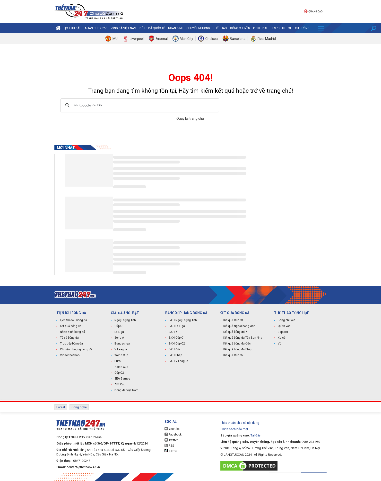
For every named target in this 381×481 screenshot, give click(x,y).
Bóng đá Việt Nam (123, 28)
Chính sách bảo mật (234, 429)
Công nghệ (79, 407)
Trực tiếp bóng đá (71, 343)
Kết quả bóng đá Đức (237, 343)
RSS (169, 445)
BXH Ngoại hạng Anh (183, 320)
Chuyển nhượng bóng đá (76, 349)
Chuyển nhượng (198, 28)
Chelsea (211, 39)
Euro (117, 361)
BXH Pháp (175, 355)
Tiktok (171, 451)
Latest (60, 407)
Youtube (172, 429)
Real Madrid (267, 39)
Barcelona (237, 39)
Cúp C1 (119, 326)
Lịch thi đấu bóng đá (73, 320)
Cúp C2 (119, 372)
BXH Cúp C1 (177, 337)
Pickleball (261, 28)
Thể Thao (220, 28)
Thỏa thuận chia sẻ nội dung (239, 423)
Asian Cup (121, 367)
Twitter (171, 440)
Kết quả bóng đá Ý (235, 332)
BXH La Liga (177, 326)
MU (115, 39)
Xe (290, 28)
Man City (186, 39)
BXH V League (178, 361)
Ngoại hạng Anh (125, 320)
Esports (278, 28)
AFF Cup (119, 384)
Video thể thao (69, 355)
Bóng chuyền (240, 28)
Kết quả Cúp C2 (233, 355)
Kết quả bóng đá (70, 326)
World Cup (121, 355)
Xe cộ (282, 337)
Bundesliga (122, 343)
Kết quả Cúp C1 (233, 320)
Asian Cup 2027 (96, 28)
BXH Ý (173, 332)
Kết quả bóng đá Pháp (237, 349)
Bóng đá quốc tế (152, 28)
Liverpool (137, 39)
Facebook (173, 434)
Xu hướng (302, 28)
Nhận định (175, 28)
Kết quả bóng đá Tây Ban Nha (242, 337)
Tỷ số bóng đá (69, 337)
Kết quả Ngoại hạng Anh (239, 326)
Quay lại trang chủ (190, 118)
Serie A (119, 337)
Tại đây (255, 435)
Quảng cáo (313, 11)
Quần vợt (284, 326)
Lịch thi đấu (72, 28)
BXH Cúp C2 (177, 343)
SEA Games (122, 378)
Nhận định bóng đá (72, 332)
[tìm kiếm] (139, 105)
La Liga (119, 332)
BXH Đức (175, 349)
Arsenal (162, 39)
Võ (279, 343)
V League (120, 349)
